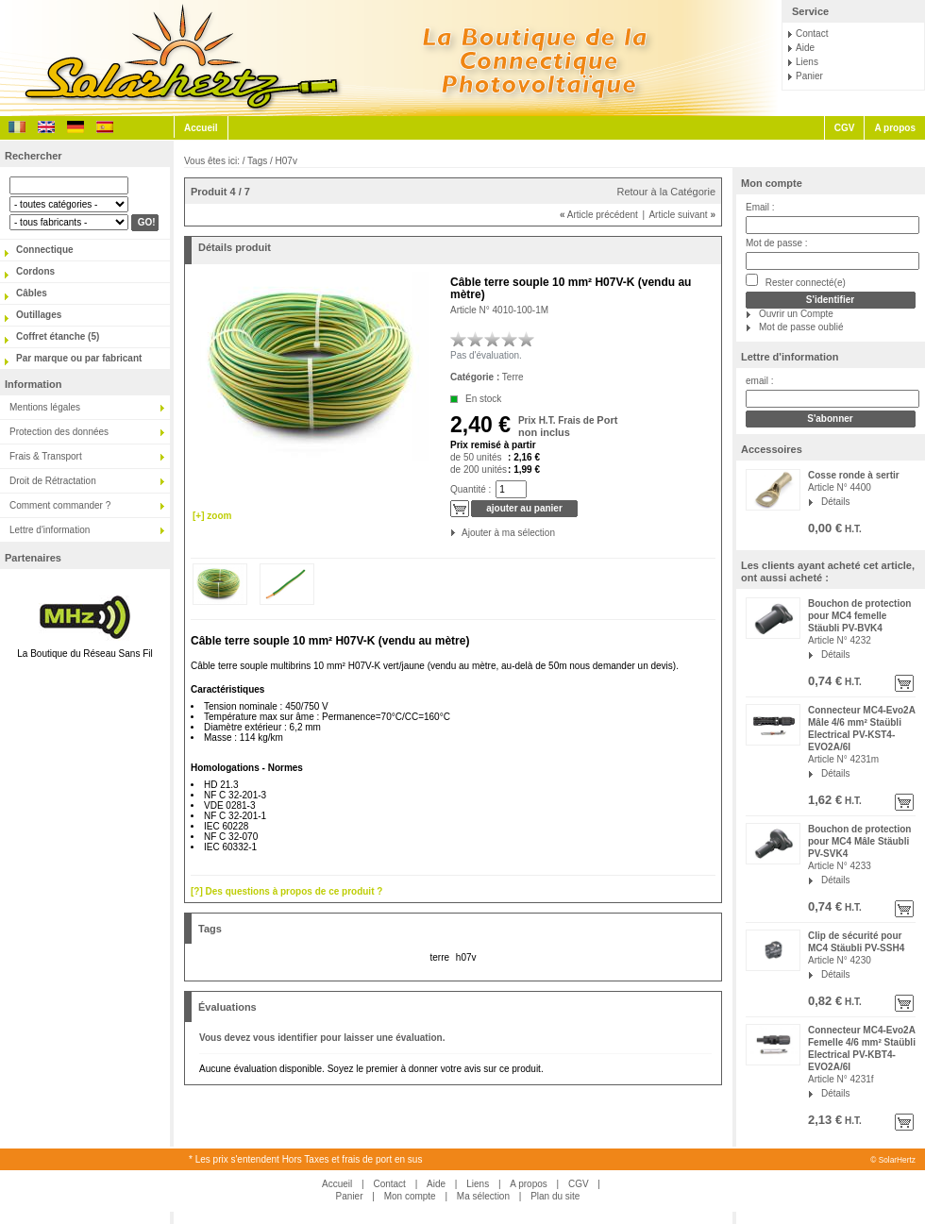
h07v (466, 957)
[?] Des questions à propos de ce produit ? (286, 891)
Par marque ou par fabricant (79, 358)
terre (439, 957)
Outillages (38, 315)
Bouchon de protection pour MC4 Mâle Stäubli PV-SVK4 (859, 841)
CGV (844, 128)
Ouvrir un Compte (796, 314)
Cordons (35, 271)
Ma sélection (483, 1196)
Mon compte (771, 183)
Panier (809, 76)
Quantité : (470, 489)
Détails (835, 501)
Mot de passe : (777, 243)
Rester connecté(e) (796, 281)
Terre (513, 377)
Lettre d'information (49, 530)
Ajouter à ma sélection (463, 533)
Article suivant (681, 215)
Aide (805, 47)
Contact (812, 33)
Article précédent (599, 215)
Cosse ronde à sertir (854, 475)
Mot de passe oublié (801, 327)
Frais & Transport (45, 456)
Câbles (31, 293)
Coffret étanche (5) (57, 336)
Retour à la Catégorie (665, 191)
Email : (760, 207)
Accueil (201, 128)
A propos (895, 128)
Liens (807, 62)
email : (759, 381)
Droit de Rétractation (52, 481)
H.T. (852, 529)
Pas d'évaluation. (486, 355)
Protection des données (59, 432)
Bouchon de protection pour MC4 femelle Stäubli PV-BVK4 (859, 615)
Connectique (45, 249)
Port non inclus (567, 426)
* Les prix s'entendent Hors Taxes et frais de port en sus (305, 1159)
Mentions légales (44, 407)
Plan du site (555, 1196)
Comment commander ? (59, 505)
